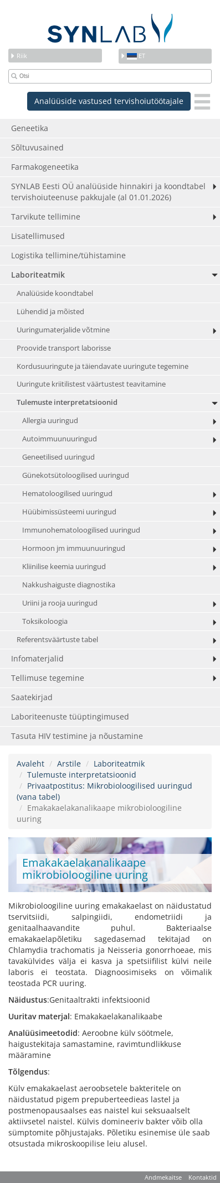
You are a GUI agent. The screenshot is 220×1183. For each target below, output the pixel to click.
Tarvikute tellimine (45, 216)
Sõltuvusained (37, 147)
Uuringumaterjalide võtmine (63, 330)
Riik (18, 55)
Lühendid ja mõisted (50, 311)
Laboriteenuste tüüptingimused (70, 716)
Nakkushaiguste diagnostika (68, 585)
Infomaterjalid (37, 658)
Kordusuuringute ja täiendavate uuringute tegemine (102, 366)
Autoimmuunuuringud (59, 439)
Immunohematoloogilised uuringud (81, 530)
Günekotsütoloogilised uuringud (75, 475)
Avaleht (30, 763)
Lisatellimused (38, 236)
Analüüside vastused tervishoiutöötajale (108, 101)
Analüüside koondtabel (55, 293)
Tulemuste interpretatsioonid (67, 402)
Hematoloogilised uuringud (67, 493)
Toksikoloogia (45, 621)
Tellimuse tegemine (47, 678)
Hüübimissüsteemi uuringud (69, 512)
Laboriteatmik (38, 274)
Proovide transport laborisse (64, 348)
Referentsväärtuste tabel (57, 639)
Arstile (69, 763)
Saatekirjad (32, 697)
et (132, 55)
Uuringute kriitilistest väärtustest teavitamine (91, 384)
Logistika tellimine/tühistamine (68, 255)
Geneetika (29, 128)
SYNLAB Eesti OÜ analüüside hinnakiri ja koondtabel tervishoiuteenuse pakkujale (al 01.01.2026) (108, 191)
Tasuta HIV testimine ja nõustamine (77, 736)
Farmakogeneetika (45, 166)
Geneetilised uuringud (58, 457)
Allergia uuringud (50, 420)
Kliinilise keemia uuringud (64, 566)
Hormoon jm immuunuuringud (73, 548)
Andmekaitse (163, 1177)
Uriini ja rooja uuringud (60, 603)
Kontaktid (202, 1177)
